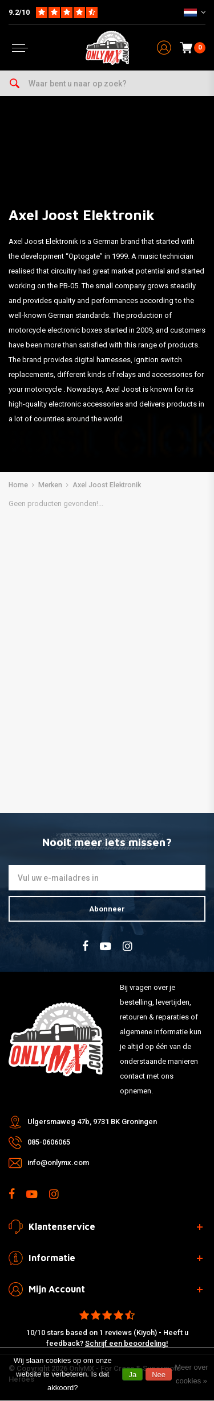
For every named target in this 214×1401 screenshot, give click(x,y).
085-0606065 (48, 1142)
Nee (158, 1374)
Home (18, 485)
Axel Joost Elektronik (106, 485)
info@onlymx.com (58, 1162)
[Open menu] (20, 48)
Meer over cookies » (191, 1374)
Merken (50, 485)
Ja (132, 1374)
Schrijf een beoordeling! (126, 1343)
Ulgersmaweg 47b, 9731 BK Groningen (92, 1121)
